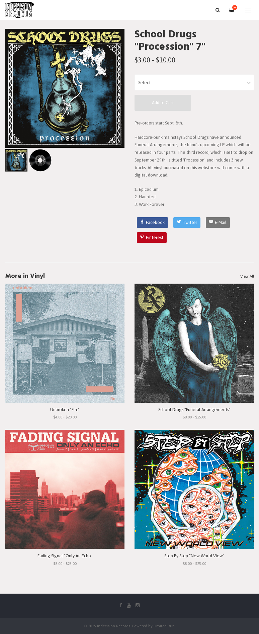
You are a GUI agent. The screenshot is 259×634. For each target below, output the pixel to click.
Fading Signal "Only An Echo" (64, 555)
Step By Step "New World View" (194, 555)
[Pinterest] (152, 237)
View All (247, 276)
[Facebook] (152, 222)
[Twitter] (186, 222)
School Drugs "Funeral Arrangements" (194, 409)
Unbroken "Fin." (65, 409)
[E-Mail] (218, 222)
